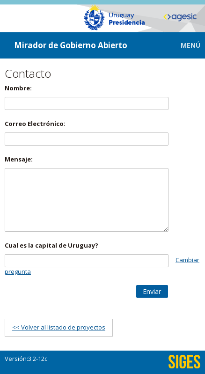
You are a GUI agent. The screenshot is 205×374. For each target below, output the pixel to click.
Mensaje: (19, 159)
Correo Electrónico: (35, 123)
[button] (183, 45)
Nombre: (18, 88)
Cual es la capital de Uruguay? (51, 245)
